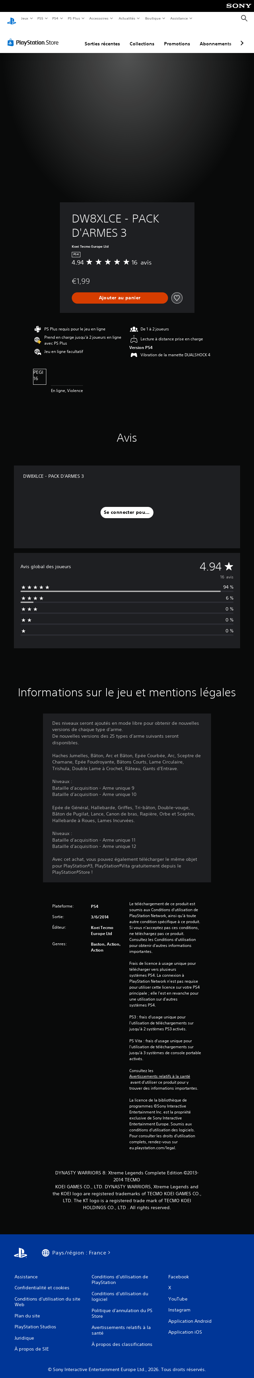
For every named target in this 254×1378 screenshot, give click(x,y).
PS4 (55, 18)
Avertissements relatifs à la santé (159, 1070)
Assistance (179, 18)
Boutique (152, 18)
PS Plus (73, 18)
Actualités (126, 18)
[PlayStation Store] (34, 36)
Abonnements (216, 37)
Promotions (177, 37)
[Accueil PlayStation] (11, 18)
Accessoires (98, 18)
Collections (142, 37)
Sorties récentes (102, 37)
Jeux (24, 18)
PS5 (40, 18)
